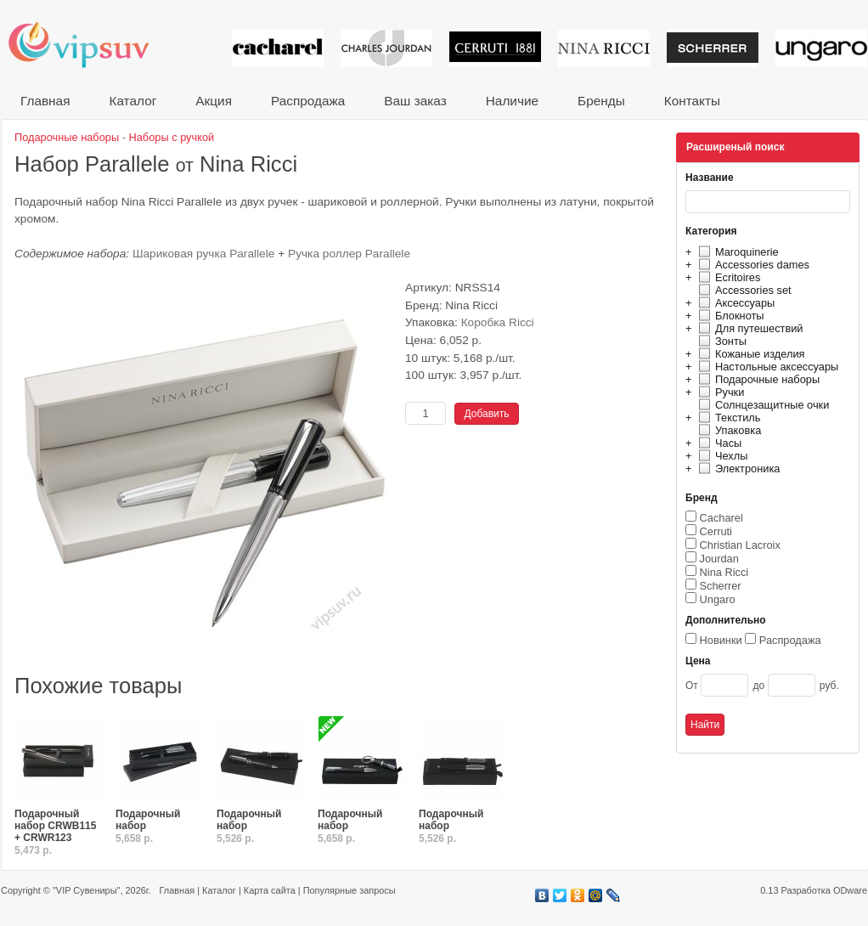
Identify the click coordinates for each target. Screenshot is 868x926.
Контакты (692, 100)
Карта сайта (270, 890)
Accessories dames (751, 264)
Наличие (512, 100)
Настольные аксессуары (766, 366)
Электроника (737, 468)
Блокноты (729, 315)
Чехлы (720, 455)
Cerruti (716, 531)
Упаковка (727, 430)
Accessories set (743, 290)
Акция (213, 100)
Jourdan (719, 558)
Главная (45, 100)
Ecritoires (727, 277)
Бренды (601, 100)
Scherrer (720, 585)
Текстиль (727, 417)
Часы (717, 443)
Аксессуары (734, 302)
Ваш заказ (415, 100)
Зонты (720, 341)
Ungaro (718, 599)
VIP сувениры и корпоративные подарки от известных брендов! (90, 44)
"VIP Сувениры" (86, 890)
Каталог (132, 100)
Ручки (719, 392)
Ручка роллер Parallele (349, 253)
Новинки (721, 640)
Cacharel (721, 517)
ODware (850, 890)
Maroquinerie (736, 252)
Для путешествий (748, 328)
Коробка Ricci (497, 322)
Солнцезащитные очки (761, 404)
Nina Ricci (724, 572)
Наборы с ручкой (172, 137)
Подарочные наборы (757, 379)
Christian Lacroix (740, 545)
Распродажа (308, 100)
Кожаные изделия (749, 353)
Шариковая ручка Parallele (203, 253)
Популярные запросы (349, 890)
